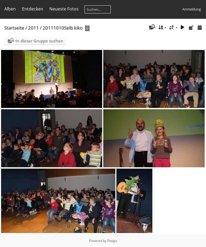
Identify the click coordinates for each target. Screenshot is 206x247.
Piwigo (112, 240)
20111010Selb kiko (63, 28)
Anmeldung (191, 9)
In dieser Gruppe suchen (39, 40)
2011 (33, 28)
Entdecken (32, 9)
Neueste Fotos (64, 9)
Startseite (14, 28)
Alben (10, 9)
